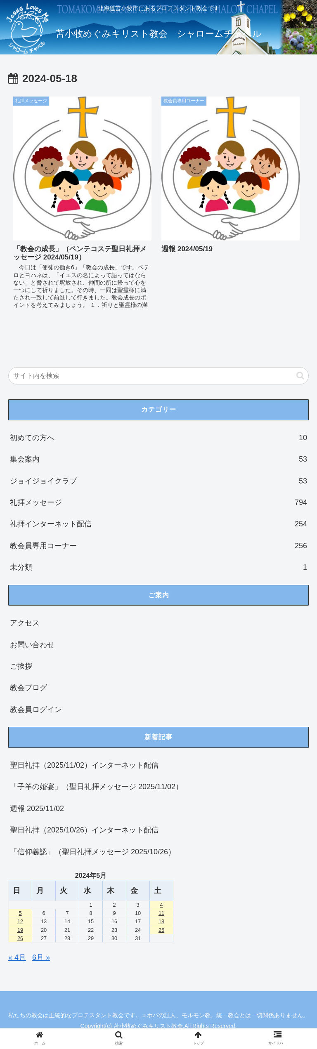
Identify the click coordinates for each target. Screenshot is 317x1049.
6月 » (41, 957)
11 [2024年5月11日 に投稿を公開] (161, 913)
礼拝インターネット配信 (158, 523)
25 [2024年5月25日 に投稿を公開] (161, 930)
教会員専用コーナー (158, 545)
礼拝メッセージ (158, 502)
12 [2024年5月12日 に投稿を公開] (20, 921)
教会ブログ (28, 688)
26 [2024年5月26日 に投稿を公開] (20, 938)
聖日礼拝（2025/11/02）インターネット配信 (84, 765)
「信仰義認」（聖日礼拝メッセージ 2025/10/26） (92, 852)
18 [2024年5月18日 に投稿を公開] (161, 921)
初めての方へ (158, 437)
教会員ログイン (36, 709)
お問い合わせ (32, 645)
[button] (300, 375)
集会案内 (158, 459)
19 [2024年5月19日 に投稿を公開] (20, 930)
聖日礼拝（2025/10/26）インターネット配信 (84, 830)
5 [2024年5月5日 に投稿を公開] (20, 913)
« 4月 (17, 957)
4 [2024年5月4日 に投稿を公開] (161, 905)
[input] (158, 375)
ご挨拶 (21, 666)
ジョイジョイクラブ (158, 481)
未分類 (158, 567)
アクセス (25, 623)
